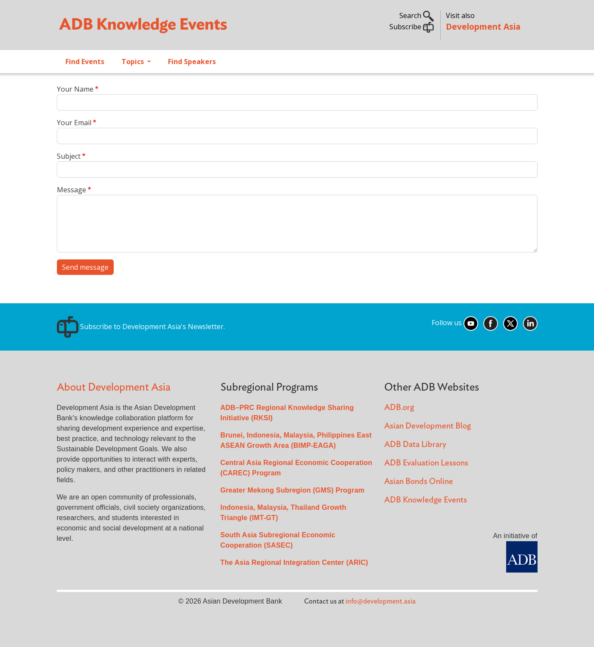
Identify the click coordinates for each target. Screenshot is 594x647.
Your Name (75, 89)
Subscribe (411, 26)
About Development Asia (114, 387)
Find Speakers (192, 61)
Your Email (74, 122)
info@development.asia (380, 601)
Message (71, 189)
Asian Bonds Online (418, 482)
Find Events (84, 61)
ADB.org (399, 408)
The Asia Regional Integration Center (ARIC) (294, 562)
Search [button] (416, 15)
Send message (85, 267)
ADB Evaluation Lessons (426, 463)
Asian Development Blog (427, 426)
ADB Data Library (415, 445)
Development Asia (483, 26)
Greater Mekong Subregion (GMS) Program (293, 490)
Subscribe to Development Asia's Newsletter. (141, 326)
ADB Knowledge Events (425, 500)
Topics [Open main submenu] (133, 61)
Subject (69, 156)
